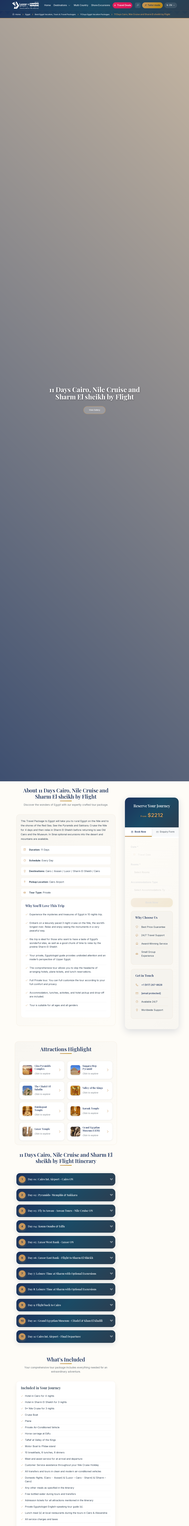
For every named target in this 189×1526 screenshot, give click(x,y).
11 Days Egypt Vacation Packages (100, 14)
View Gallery (94, 409)
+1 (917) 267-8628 (151, 984)
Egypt (28, 14)
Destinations (62, 5)
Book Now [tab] (138, 831)
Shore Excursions (100, 5)
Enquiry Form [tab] (165, 831)
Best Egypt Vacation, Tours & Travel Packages (57, 14)
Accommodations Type (144, 880)
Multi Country (81, 5)
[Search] (137, 5)
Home (47, 5)
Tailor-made (152, 5)
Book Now (151, 901)
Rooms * (136, 863)
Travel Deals (122, 5)
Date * (134, 845)
